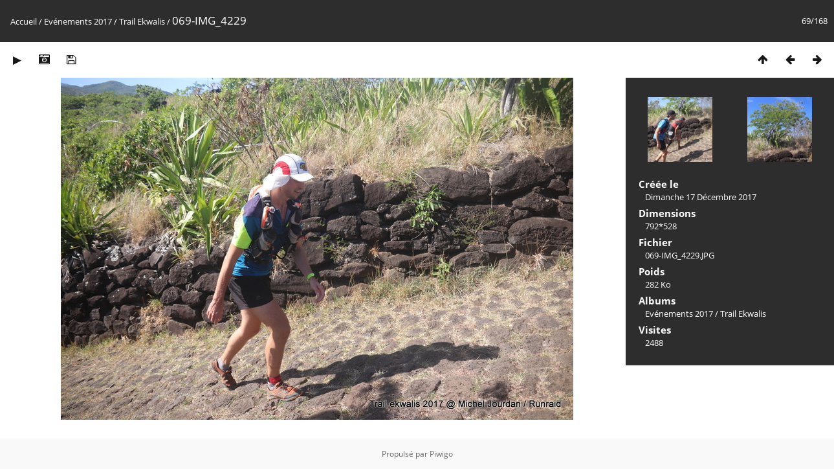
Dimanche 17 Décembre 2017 (700, 197)
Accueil (23, 21)
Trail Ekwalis (142, 21)
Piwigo (441, 453)
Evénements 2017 (78, 21)
